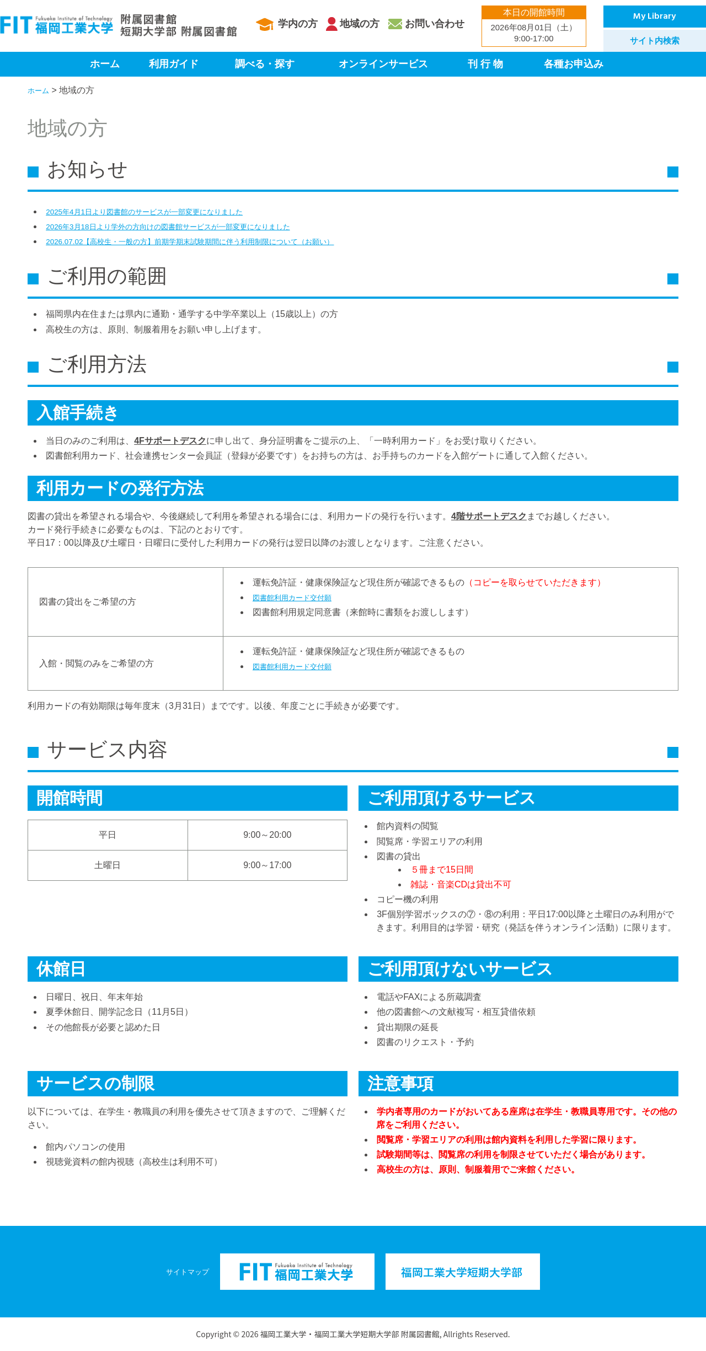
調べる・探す (265, 63)
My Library (654, 16)
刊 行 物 (485, 63)
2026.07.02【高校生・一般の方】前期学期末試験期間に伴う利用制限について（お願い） (222, 241)
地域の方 (359, 23)
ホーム (105, 63)
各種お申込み (573, 63)
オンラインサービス (383, 63)
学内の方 (298, 23)
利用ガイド (174, 63)
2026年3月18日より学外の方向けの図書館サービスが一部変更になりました (195, 226)
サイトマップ (187, 1271)
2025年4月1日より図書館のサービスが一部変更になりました (166, 211)
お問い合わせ (434, 23)
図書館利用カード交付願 (301, 597)
